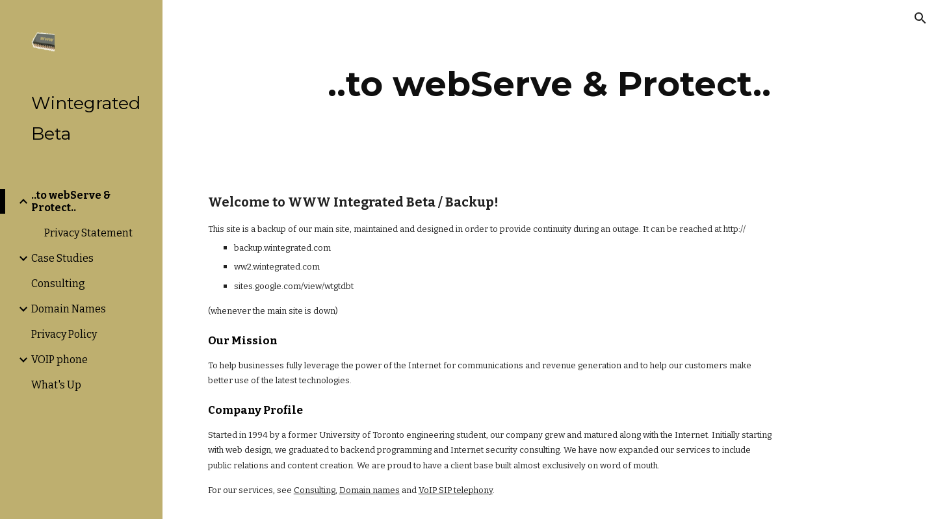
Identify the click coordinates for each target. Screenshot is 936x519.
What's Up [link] (56, 385)
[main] (549, 84)
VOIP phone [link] (59, 359)
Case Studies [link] (62, 258)
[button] (920, 18)
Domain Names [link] (68, 309)
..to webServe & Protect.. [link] (70, 201)
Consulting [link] (58, 283)
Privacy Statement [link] (88, 233)
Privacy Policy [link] (64, 334)
